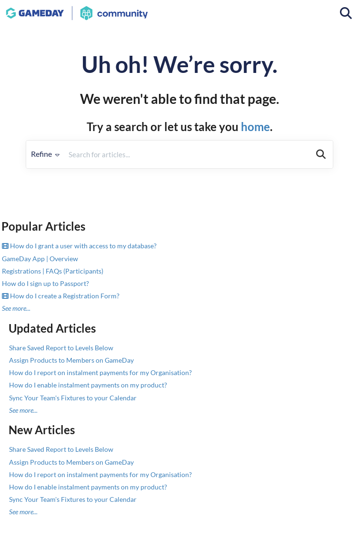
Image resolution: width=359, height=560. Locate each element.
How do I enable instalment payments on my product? (88, 385)
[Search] (321, 154)
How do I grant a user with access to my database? (79, 246)
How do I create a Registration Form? (61, 296)
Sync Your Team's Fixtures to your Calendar (73, 398)
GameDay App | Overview (40, 259)
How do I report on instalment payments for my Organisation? (100, 372)
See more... (16, 308)
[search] (186, 154)
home (255, 126)
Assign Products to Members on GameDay (71, 360)
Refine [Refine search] (45, 153)
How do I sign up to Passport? (45, 283)
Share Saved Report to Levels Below (61, 348)
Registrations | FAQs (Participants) (52, 271)
